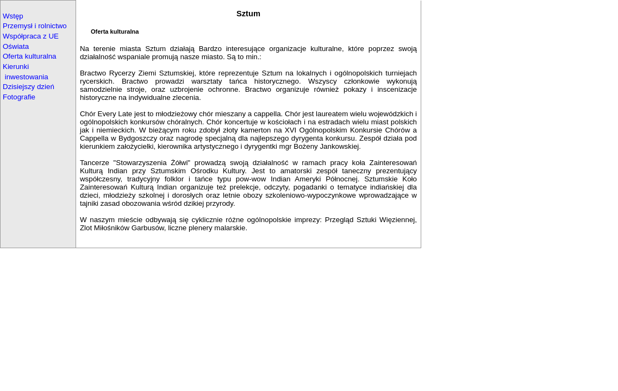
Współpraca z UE (31, 36)
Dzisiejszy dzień (28, 87)
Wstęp (13, 16)
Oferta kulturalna (30, 56)
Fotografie (19, 97)
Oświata (16, 46)
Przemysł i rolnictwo (35, 26)
